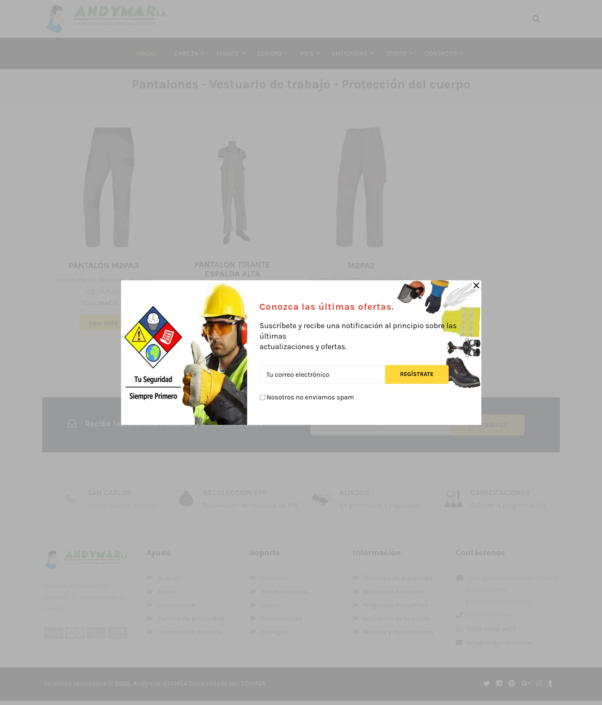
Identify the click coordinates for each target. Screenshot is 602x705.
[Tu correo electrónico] (322, 374)
